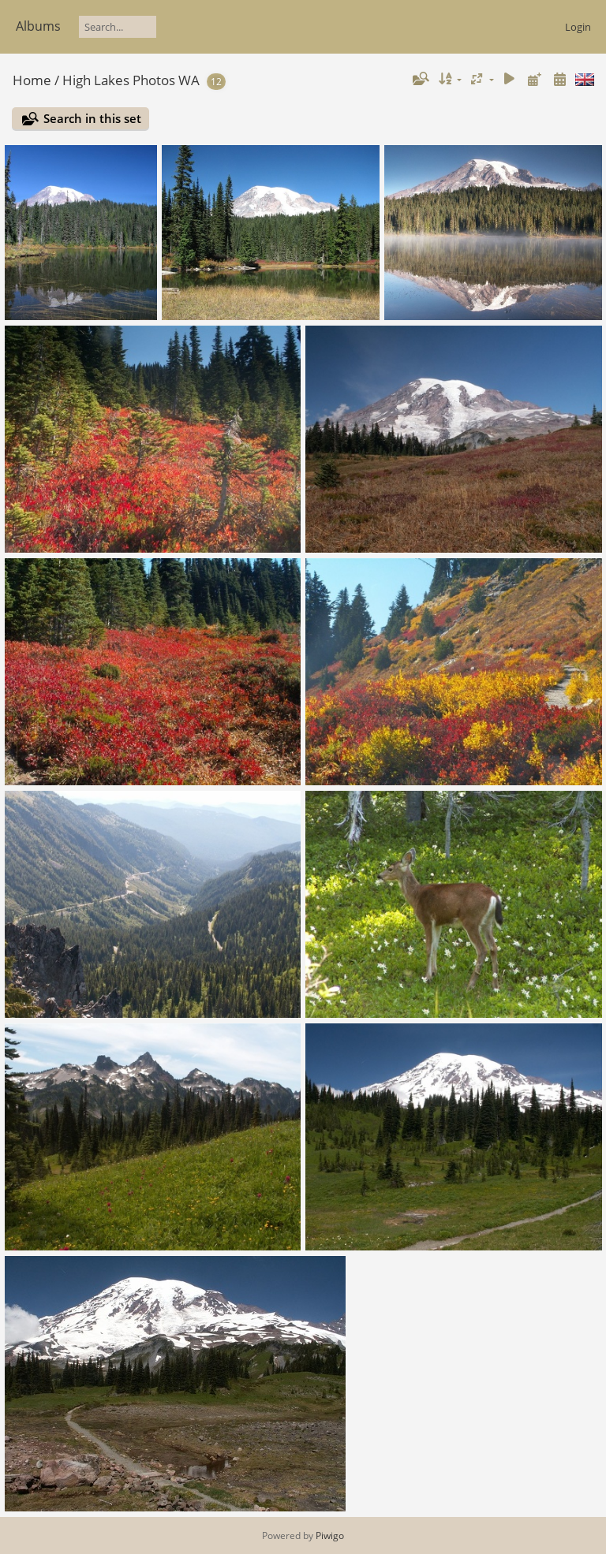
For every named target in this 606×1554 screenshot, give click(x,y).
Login (578, 27)
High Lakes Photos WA (131, 80)
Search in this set (92, 118)
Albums (38, 26)
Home (32, 80)
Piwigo (330, 1535)
